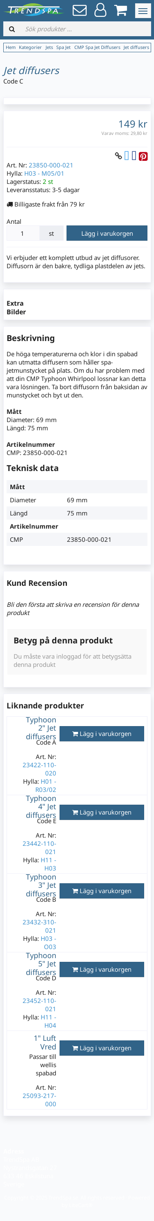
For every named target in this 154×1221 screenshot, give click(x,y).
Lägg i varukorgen (107, 233)
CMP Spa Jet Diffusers (97, 47)
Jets (49, 47)
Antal (14, 221)
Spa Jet (63, 47)
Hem (11, 47)
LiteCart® (81, 1205)
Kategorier (30, 47)
